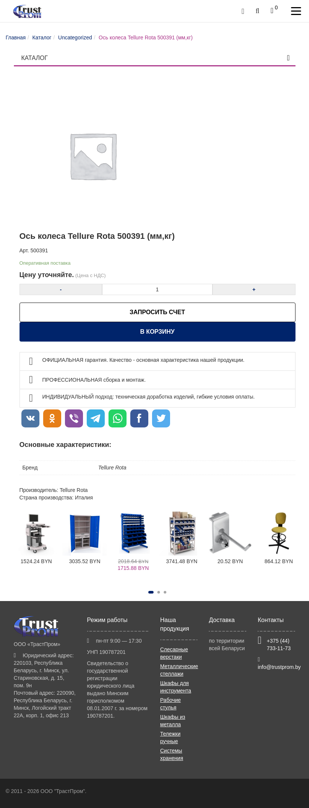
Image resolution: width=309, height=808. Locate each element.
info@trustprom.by (279, 667)
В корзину (157, 331)
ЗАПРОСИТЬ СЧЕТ (157, 312)
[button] (151, 592)
